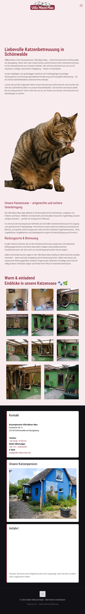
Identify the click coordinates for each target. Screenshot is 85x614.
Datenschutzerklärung (48, 604)
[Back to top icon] (43, 594)
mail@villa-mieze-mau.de (20, 453)
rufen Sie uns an (36, 90)
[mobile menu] (81, 5)
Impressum (32, 604)
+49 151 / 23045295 (18, 447)
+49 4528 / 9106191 (18, 441)
